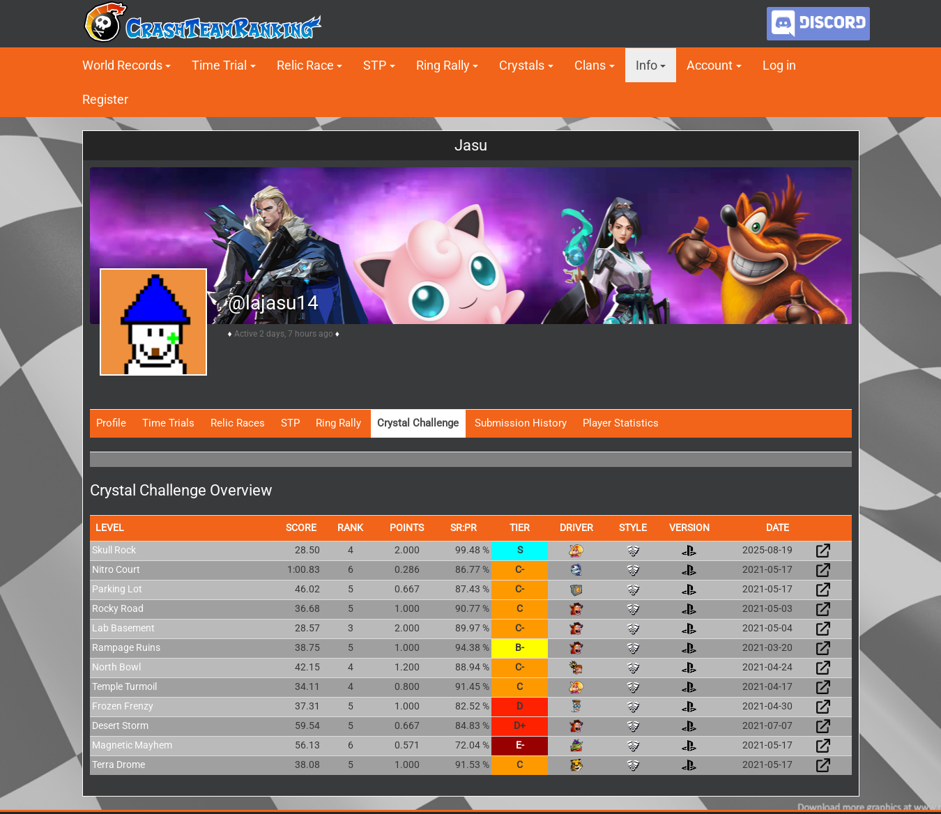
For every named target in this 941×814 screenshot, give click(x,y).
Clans (590, 65)
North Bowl (116, 667)
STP (374, 65)
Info (646, 65)
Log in (779, 65)
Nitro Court (116, 569)
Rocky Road (118, 608)
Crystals (521, 65)
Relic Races (238, 423)
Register (105, 99)
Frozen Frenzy (122, 706)
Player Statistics (621, 423)
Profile (111, 423)
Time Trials (168, 423)
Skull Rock (114, 549)
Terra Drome (118, 764)
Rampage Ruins (126, 647)
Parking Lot (117, 588)
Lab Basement (123, 627)
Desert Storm (120, 725)
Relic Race (305, 65)
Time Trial (219, 65)
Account (710, 65)
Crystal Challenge (418, 423)
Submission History (521, 423)
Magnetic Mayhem (132, 745)
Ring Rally (443, 65)
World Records (122, 65)
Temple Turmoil (124, 686)
